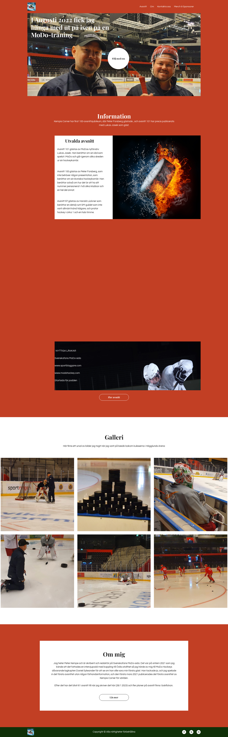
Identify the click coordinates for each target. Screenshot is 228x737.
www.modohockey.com (67, 373)
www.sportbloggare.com (68, 365)
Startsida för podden (66, 380)
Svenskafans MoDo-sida (68, 358)
